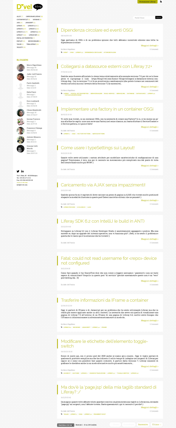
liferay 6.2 (35, 32)
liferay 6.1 (34, 29)
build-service (109, 93)
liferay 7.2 (151, 93)
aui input (67, 373)
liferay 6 (21, 29)
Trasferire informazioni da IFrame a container (104, 300)
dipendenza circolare (93, 52)
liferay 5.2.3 (33, 26)
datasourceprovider (73, 95)
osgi (72, 52)
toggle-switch (123, 373)
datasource (141, 93)
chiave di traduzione (97, 373)
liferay (21, 26)
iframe (104, 327)
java (19, 23)
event (66, 52)
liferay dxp (34, 35)
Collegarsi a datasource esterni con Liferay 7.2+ (106, 66)
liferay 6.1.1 (22, 32)
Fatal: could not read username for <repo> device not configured (109, 261)
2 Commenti (154, 169)
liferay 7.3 (79, 52)
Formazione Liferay (147, 2)
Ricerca (158, 17)
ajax (89, 207)
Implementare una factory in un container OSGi (107, 109)
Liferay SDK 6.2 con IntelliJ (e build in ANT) (102, 221)
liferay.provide (69, 207)
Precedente (129, 424)
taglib (20, 44)
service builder (34, 41)
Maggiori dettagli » (149, 45)
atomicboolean (110, 52)
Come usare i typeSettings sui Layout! (98, 147)
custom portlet (23, 19)
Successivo (143, 424)
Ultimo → (156, 424)
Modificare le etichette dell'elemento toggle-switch (104, 344)
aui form (76, 373)
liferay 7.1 (111, 373)
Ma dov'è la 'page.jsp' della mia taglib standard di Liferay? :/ (108, 389)
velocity (21, 47)
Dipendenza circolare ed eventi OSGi (97, 30)
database (37, 19)
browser (76, 327)
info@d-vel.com (22, 185)
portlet (21, 41)
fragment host (100, 414)
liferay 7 (21, 35)
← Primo (115, 424)
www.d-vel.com (22, 182)
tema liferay (32, 44)
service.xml (120, 93)
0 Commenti (154, 49)
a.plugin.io (81, 207)
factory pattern (83, 133)
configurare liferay (34, 16)
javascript (30, 23)
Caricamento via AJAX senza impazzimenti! (103, 184)
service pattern (98, 133)
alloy (20, 16)
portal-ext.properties (26, 38)
